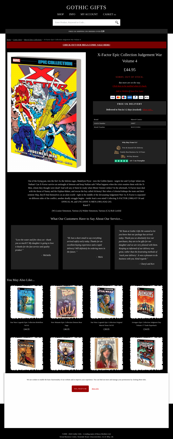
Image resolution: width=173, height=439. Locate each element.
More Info (95, 389)
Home (9, 40)
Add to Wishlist (122, 91)
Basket (109, 14)
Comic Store (17, 40)
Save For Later (137, 91)
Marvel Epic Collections (33, 40)
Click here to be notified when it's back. (130, 86)
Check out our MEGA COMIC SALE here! (86, 45)
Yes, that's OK (80, 389)
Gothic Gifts (86, 7)
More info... (148, 109)
